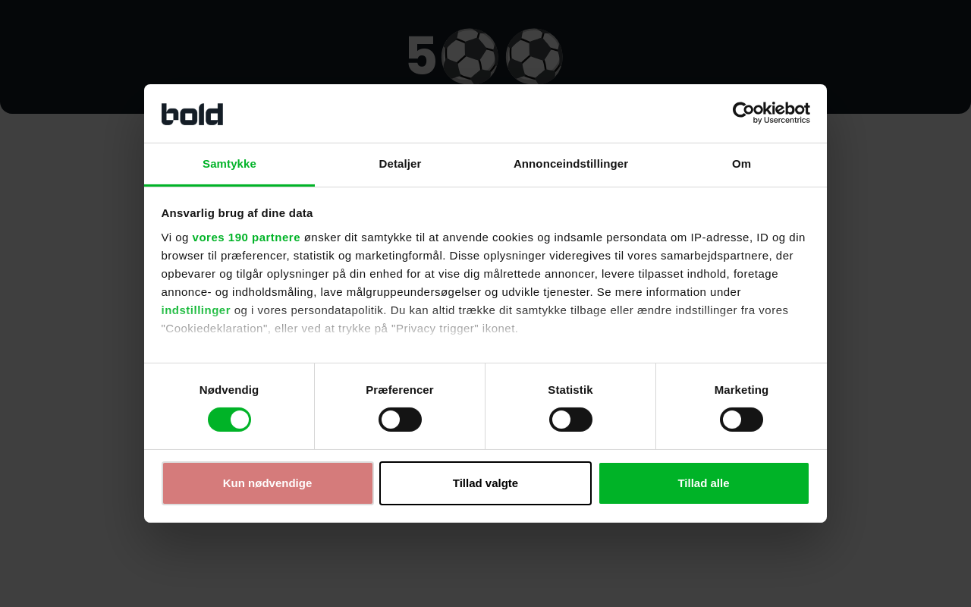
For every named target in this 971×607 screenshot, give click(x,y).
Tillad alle (703, 482)
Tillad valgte (485, 482)
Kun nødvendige (268, 482)
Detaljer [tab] (400, 163)
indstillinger (196, 310)
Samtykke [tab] (229, 163)
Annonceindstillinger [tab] (571, 163)
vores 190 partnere (246, 237)
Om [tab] (741, 163)
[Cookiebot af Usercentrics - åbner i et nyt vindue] (743, 113)
